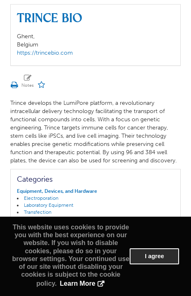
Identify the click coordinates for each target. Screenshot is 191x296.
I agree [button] (154, 256)
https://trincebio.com (45, 52)
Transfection (37, 212)
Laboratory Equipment (48, 205)
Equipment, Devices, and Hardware (57, 191)
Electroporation (41, 198)
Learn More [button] (77, 283)
